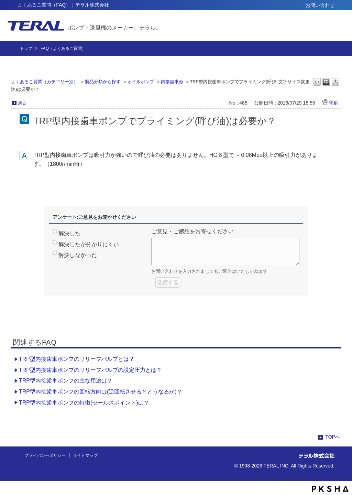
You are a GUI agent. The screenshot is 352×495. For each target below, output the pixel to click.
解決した (69, 233)
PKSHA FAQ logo (330, 488)
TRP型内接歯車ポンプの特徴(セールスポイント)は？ (84, 403)
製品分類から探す (103, 81)
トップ (26, 48)
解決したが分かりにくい (88, 244)
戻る (22, 103)
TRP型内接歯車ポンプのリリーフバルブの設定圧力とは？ (90, 370)
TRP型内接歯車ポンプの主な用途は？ (65, 381)
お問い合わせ (320, 5)
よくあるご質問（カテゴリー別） (44, 81)
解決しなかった (77, 255)
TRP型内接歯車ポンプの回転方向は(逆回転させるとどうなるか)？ (100, 392)
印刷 (333, 103)
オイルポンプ (140, 81)
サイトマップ (85, 455)
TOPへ (332, 437)
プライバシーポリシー (45, 455)
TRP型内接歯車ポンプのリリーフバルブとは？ (76, 359)
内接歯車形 (172, 81)
